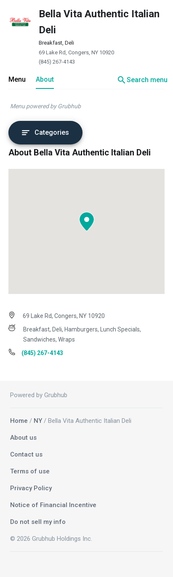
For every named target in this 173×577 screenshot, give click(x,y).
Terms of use (30, 471)
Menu (17, 79)
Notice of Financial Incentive (53, 505)
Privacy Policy (31, 488)
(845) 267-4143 (57, 62)
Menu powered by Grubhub (45, 106)
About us (23, 437)
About (45, 79)
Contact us (26, 454)
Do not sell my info (38, 522)
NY (38, 421)
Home (19, 421)
